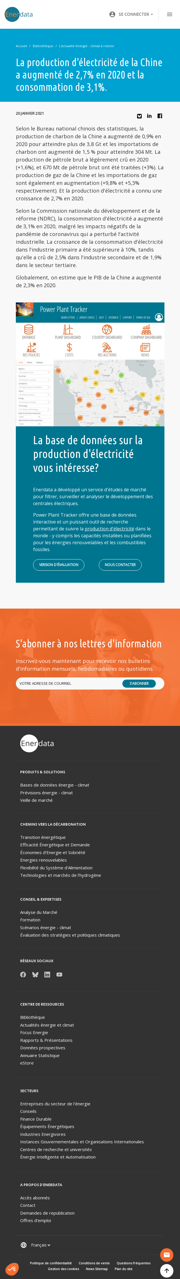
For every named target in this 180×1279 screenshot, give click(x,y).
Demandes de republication (47, 1213)
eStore (27, 1063)
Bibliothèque (43, 46)
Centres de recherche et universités (56, 1149)
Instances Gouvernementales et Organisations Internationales (82, 1141)
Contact (27, 1205)
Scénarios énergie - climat (45, 927)
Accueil (21, 46)
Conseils (28, 1111)
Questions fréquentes (133, 1263)
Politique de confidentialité (51, 1263)
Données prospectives (42, 1047)
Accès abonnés (35, 1198)
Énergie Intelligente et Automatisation (58, 1157)
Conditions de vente (94, 1263)
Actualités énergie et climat (47, 1025)
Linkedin (151, 117)
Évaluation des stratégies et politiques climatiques (70, 935)
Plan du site (123, 1269)
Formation (30, 920)
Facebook (161, 117)
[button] (131, 14)
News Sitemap (97, 1269)
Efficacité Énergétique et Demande (55, 844)
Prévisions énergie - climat (46, 792)
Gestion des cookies (63, 1269)
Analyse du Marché (38, 912)
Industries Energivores (43, 1134)
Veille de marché (36, 800)
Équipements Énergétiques (47, 1126)
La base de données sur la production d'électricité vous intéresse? (88, 454)
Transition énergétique (43, 837)
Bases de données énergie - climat (54, 785)
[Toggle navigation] (169, 14)
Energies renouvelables (43, 860)
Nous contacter (120, 564)
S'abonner (139, 683)
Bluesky (141, 118)
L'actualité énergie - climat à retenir (86, 46)
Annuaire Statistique (40, 1055)
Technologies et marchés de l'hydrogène (60, 875)
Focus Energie (34, 1032)
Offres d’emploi (35, 1220)
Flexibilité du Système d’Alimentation (56, 867)
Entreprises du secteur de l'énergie (55, 1104)
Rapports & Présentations (46, 1040)
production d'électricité (109, 529)
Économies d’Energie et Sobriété (52, 852)
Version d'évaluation (58, 564)
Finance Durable (36, 1119)
